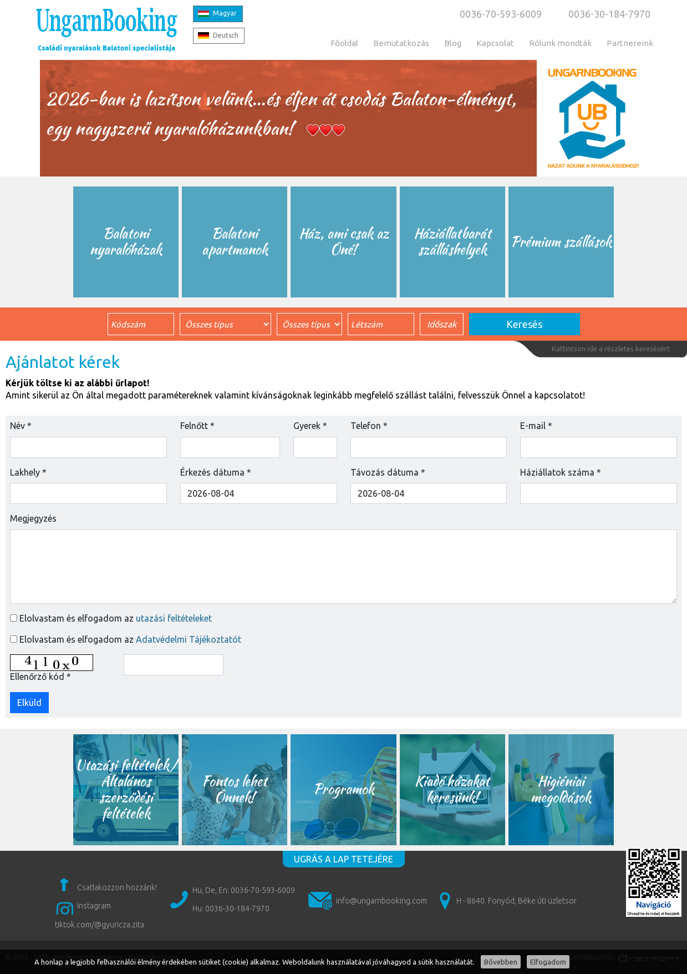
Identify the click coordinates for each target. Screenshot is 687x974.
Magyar (225, 13)
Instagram (94, 905)
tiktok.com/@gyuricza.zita (99, 924)
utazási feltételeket (174, 618)
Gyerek (310, 426)
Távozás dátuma (387, 472)
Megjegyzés (33, 518)
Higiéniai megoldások (561, 789)
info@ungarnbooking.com (381, 900)
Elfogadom (548, 962)
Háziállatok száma (560, 472)
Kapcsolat (495, 43)
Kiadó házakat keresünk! (452, 789)
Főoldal (344, 43)
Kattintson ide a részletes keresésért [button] (611, 348)
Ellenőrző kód (40, 677)
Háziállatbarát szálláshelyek (452, 241)
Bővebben (500, 962)
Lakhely (28, 472)
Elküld (29, 703)
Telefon (369, 426)
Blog (452, 43)
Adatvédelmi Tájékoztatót (188, 639)
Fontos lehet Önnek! (235, 789)
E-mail (536, 426)
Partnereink (630, 43)
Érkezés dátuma (215, 472)
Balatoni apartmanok (235, 241)
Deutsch (225, 35)
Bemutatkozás (401, 43)
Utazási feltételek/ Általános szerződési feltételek (126, 788)
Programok (343, 789)
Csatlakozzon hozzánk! (117, 887)
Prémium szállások (561, 241)
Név (21, 426)
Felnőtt (197, 426)
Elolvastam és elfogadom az (115, 618)
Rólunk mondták (560, 43)
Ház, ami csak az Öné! (344, 241)
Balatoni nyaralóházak (126, 241)
